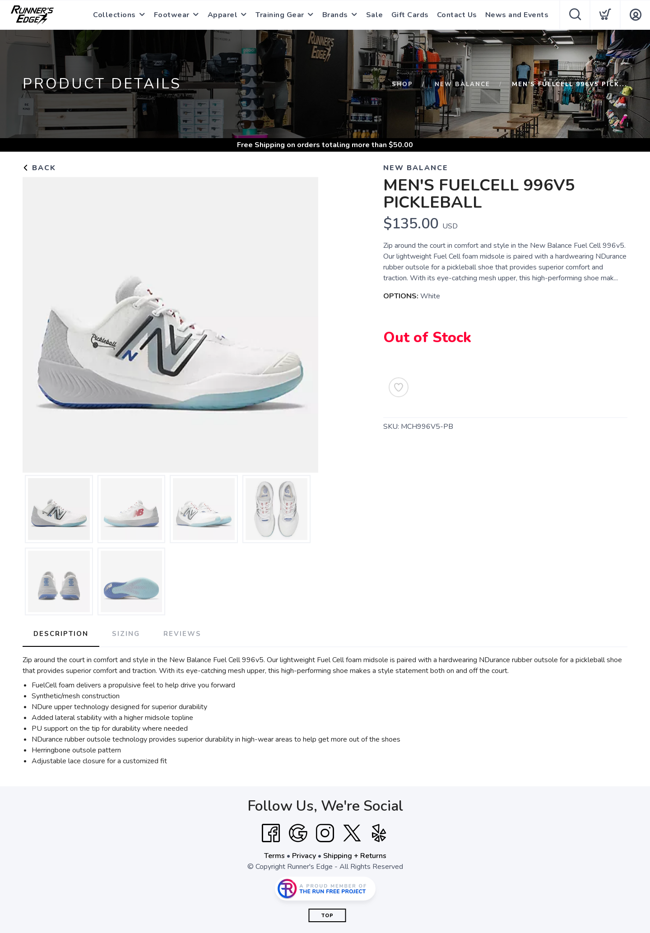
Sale (374, 15)
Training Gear (279, 15)
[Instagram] (325, 833)
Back (39, 168)
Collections (114, 15)
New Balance (462, 84)
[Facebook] (270, 833)
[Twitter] (352, 833)
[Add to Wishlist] (399, 387)
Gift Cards (410, 15)
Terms (274, 856)
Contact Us (457, 15)
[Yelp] (379, 833)
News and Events (517, 15)
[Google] (297, 833)
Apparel (223, 15)
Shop (402, 84)
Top (327, 915)
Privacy (304, 856)
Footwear (172, 15)
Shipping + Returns (354, 856)
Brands (335, 15)
